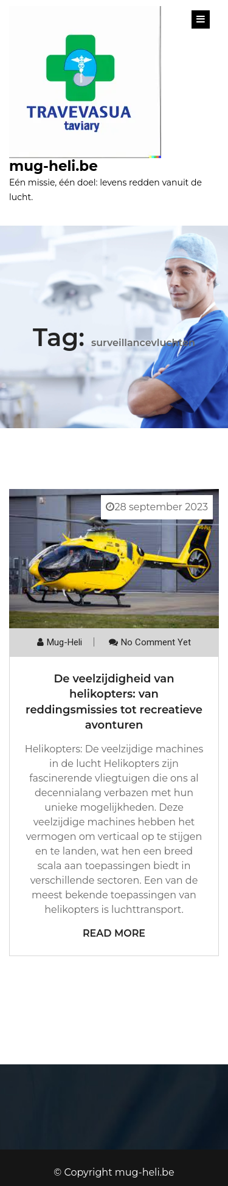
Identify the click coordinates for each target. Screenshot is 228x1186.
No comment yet (156, 642)
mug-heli (64, 642)
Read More (114, 933)
